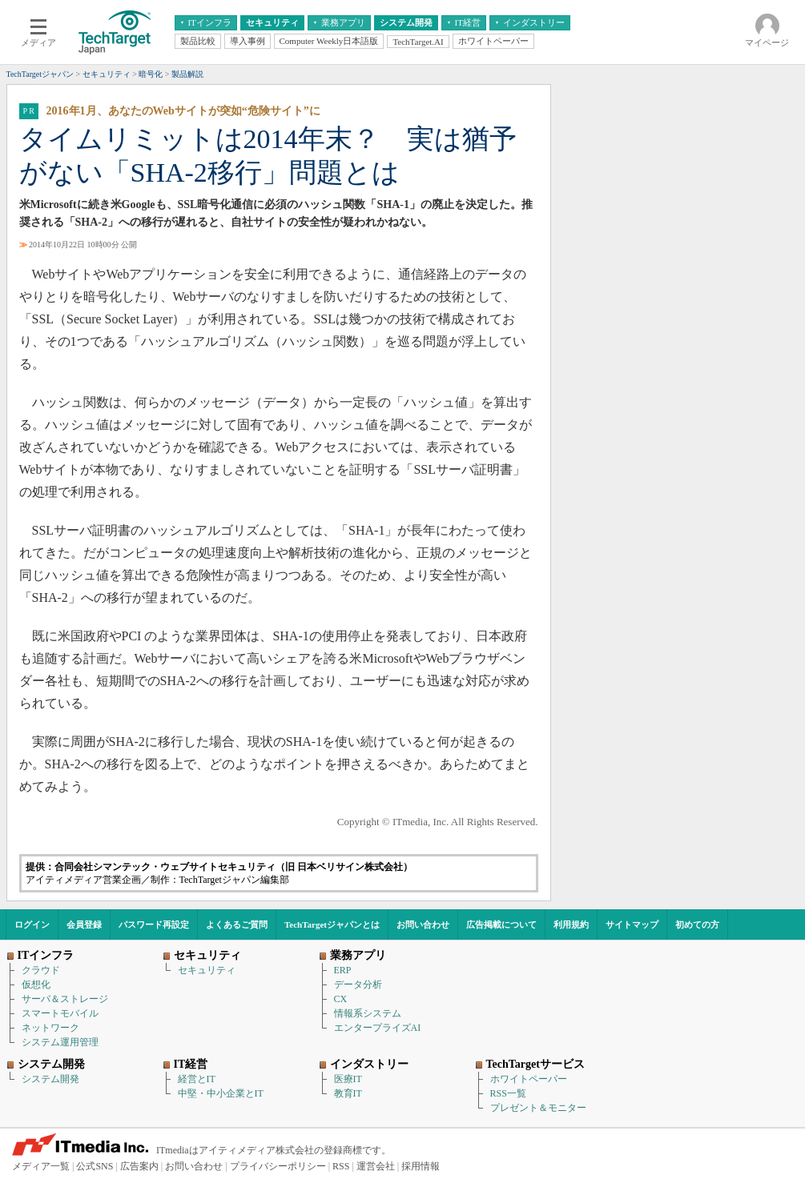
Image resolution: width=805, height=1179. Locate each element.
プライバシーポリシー (278, 1166)
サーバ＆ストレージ (65, 999)
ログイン (32, 924)
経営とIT (196, 1079)
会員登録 (84, 924)
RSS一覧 (508, 1093)
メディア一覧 (41, 1166)
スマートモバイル (60, 1013)
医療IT (348, 1079)
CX (341, 999)
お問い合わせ (422, 924)
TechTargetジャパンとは (332, 924)
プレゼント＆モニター (538, 1107)
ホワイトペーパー (528, 1079)
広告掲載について (501, 924)
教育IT (348, 1093)
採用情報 (420, 1166)
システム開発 (50, 1079)
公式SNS (94, 1166)
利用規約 (571, 924)
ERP (343, 970)
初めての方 (697, 924)
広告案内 (139, 1166)
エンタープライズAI (377, 1027)
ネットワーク (50, 1027)
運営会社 (375, 1166)
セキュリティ (206, 970)
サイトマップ (632, 924)
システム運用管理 (60, 1042)
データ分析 (358, 984)
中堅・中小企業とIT (221, 1093)
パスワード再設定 (154, 924)
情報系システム (367, 1013)
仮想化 (36, 984)
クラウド (41, 970)
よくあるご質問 (237, 924)
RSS (340, 1166)
